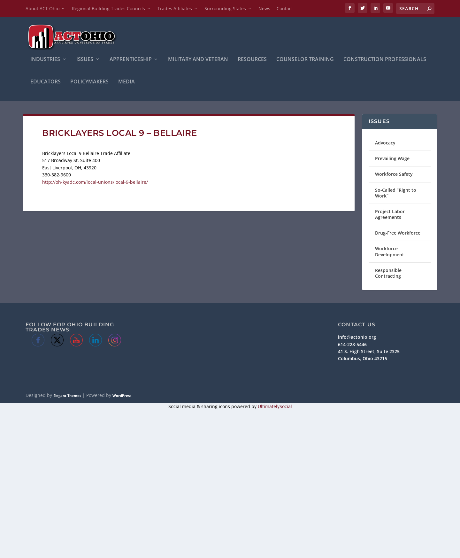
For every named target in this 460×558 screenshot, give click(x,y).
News (264, 8)
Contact (285, 8)
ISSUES (84, 60)
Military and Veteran (198, 60)
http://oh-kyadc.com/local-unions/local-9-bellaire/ (95, 182)
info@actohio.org (357, 337)
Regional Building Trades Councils (108, 8)
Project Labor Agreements (390, 214)
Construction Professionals (384, 60)
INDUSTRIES (45, 60)
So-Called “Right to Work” (395, 193)
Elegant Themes (67, 395)
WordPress (121, 395)
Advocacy (385, 143)
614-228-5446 (352, 344)
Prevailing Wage (392, 158)
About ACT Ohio (42, 8)
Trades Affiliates (174, 8)
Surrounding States (225, 8)
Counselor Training (305, 60)
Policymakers (89, 82)
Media (126, 82)
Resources (252, 60)
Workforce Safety (394, 174)
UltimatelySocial (275, 406)
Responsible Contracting (388, 273)
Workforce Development (389, 251)
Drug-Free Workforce (397, 233)
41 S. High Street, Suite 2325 (369, 351)
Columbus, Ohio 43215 (362, 358)
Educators (45, 82)
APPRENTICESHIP (131, 60)
